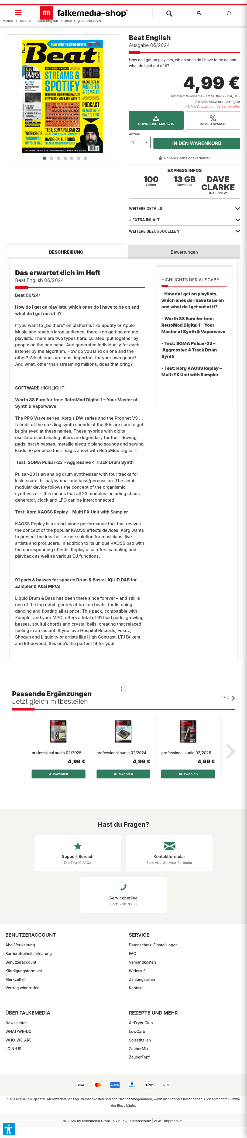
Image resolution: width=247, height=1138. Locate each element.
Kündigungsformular (23, 970)
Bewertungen (184, 252)
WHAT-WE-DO (18, 1031)
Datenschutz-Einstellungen (153, 945)
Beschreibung (66, 252)
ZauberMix (138, 1048)
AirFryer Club (141, 1022)
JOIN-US (13, 1048)
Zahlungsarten (142, 979)
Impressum (173, 1121)
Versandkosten (142, 962)
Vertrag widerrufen (22, 987)
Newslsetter (16, 1022)
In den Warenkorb (196, 143)
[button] (9, 1129)
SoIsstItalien (140, 1040)
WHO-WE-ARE (18, 1040)
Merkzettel (15, 979)
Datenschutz (140, 1121)
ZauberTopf (139, 1057)
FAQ (132, 953)
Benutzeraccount (20, 962)
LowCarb (137, 1031)
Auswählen (58, 774)
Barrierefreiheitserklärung (28, 953)
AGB (157, 1121)
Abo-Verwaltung (20, 945)
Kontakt (136, 987)
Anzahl (134, 134)
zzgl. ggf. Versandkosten (220, 106)
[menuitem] (18, 13)
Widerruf (137, 970)
